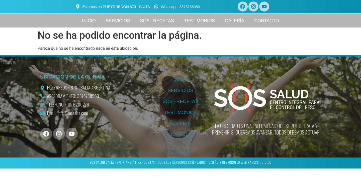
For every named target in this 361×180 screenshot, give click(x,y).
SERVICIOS (118, 20)
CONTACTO (266, 20)
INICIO (89, 20)
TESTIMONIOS (199, 20)
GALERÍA (234, 20)
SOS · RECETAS (157, 20)
